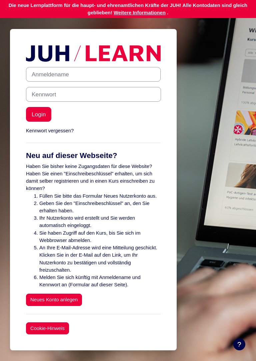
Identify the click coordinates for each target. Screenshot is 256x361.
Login (39, 114)
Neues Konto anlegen (54, 299)
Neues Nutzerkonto (125, 196)
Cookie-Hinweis (47, 328)
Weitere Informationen (140, 12)
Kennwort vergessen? (50, 130)
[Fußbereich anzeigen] (239, 344)
